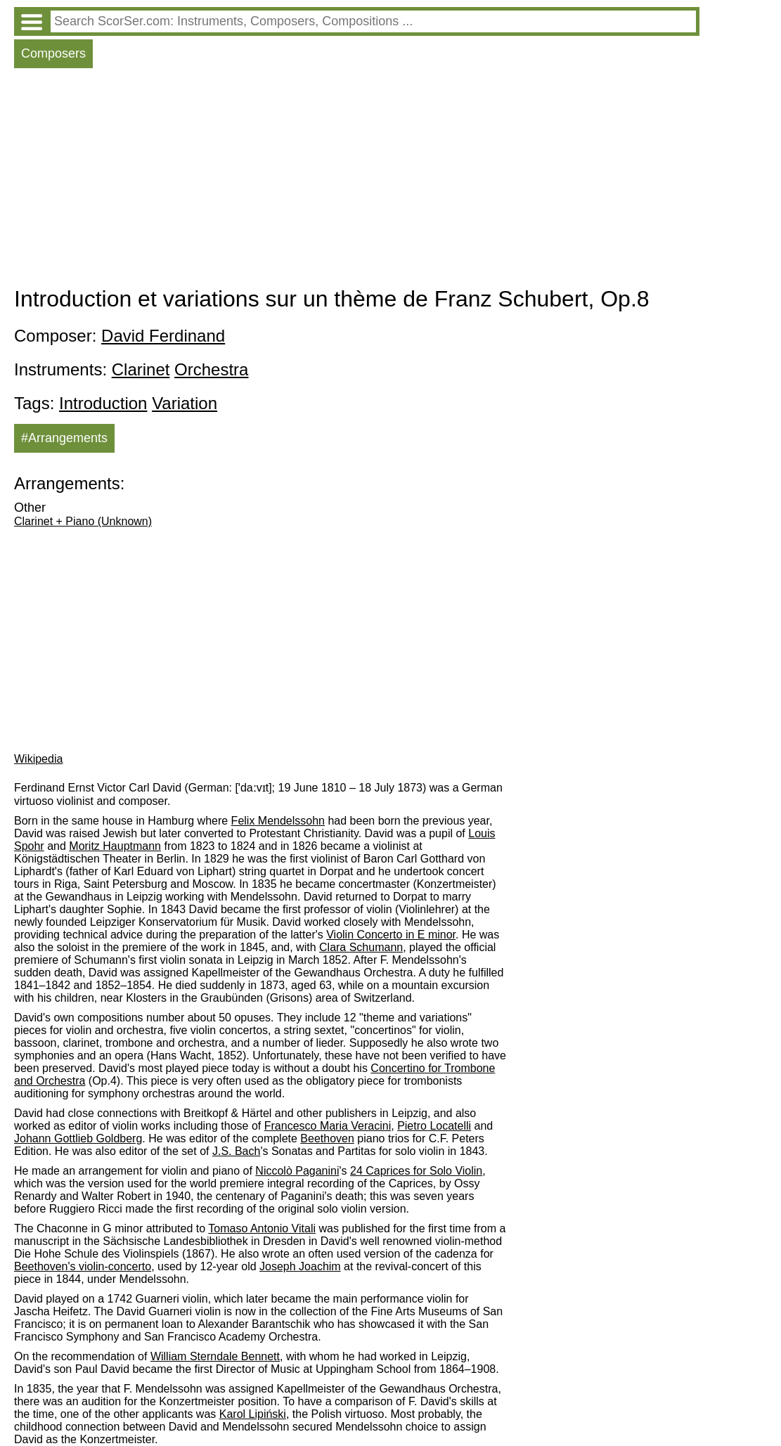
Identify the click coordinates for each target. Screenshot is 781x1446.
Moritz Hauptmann (115, 846)
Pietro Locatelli (434, 1126)
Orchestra (211, 369)
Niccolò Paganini (297, 1171)
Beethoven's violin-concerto (82, 1266)
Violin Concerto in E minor (391, 935)
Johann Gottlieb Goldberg (78, 1138)
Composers (53, 53)
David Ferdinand (163, 335)
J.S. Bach (236, 1151)
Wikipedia (38, 759)
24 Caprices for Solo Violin (416, 1171)
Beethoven (327, 1138)
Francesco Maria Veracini (328, 1126)
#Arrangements (64, 438)
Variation (184, 403)
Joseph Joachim (300, 1266)
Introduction (103, 403)
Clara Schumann (361, 947)
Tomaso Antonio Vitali (262, 1228)
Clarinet (141, 369)
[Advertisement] (356, 180)
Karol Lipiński (252, 1414)
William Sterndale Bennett (215, 1356)
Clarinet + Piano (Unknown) (83, 521)
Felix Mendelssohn (278, 821)
